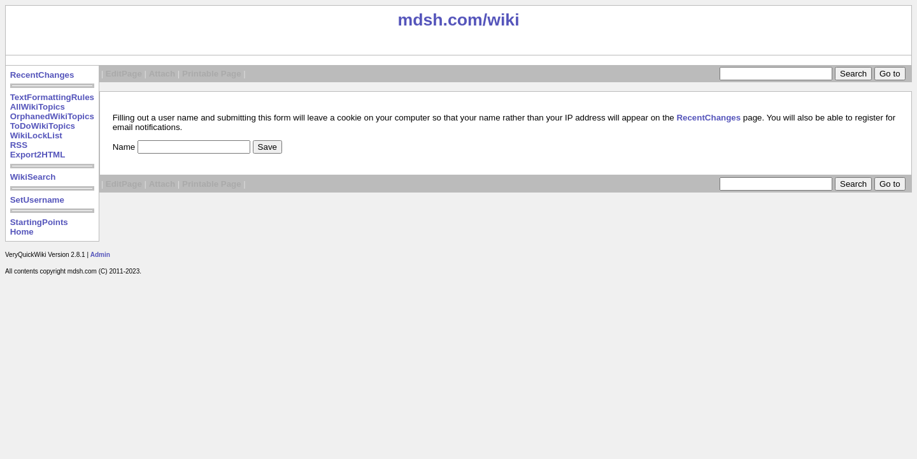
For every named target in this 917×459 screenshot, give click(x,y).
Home (22, 232)
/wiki (501, 19)
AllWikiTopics (37, 107)
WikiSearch (33, 177)
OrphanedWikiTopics (52, 116)
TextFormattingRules (52, 97)
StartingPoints (39, 222)
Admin (100, 254)
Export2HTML (38, 154)
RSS (18, 145)
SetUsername (37, 200)
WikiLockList (36, 135)
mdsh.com (439, 19)
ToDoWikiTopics (42, 126)
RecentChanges (42, 75)
